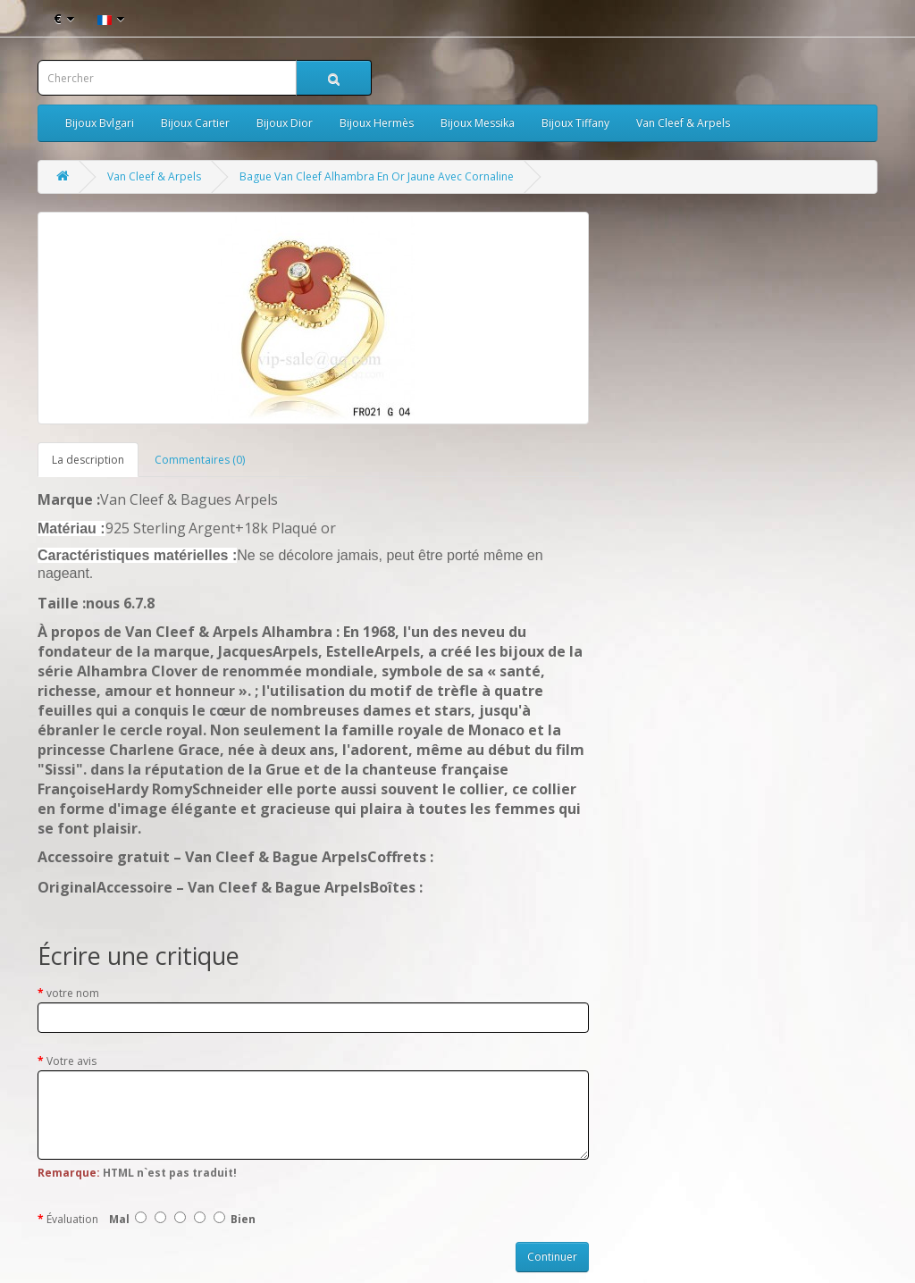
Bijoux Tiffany (575, 122)
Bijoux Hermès (377, 122)
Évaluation (72, 1219)
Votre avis (71, 1061)
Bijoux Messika (478, 122)
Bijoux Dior (284, 122)
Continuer (552, 1256)
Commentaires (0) (200, 459)
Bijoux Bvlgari (99, 122)
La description (88, 459)
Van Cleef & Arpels (683, 122)
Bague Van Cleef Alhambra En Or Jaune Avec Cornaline (376, 176)
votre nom (72, 993)
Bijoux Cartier (195, 122)
